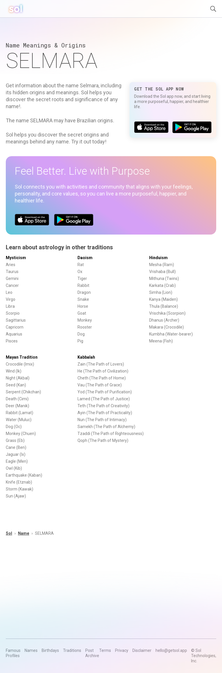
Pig (80, 341)
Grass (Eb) (15, 440)
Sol (9, 533)
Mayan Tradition (22, 357)
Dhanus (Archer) (164, 320)
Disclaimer (141, 650)
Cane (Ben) (16, 447)
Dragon (84, 292)
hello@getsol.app (171, 650)
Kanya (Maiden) (163, 299)
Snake (83, 299)
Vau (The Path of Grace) (99, 385)
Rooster (84, 327)
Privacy (121, 650)
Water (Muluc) (19, 419)
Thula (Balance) (163, 306)
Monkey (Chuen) (21, 433)
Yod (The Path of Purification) (104, 392)
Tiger (82, 278)
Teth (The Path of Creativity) (103, 405)
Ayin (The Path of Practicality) (104, 412)
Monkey (84, 320)
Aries (10, 264)
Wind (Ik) (13, 371)
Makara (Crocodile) (166, 327)
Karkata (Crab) (162, 285)
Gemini (12, 278)
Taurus (12, 271)
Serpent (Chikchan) (23, 392)
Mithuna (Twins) (164, 278)
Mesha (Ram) (161, 264)
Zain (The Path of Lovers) (100, 364)
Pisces (12, 341)
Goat (81, 313)
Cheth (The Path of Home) (101, 378)
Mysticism (16, 257)
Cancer (12, 285)
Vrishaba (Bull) (162, 271)
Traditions (72, 650)
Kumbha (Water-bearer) (171, 334)
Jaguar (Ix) (15, 454)
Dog (81, 334)
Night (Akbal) (17, 378)
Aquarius (14, 334)
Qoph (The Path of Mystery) (102, 440)
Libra (10, 306)
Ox (79, 271)
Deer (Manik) (17, 405)
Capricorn (14, 327)
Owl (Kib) (14, 468)
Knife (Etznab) (19, 482)
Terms (105, 650)
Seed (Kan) (16, 385)
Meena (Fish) (161, 341)
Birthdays (50, 650)
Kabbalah (86, 357)
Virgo (10, 299)
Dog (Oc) (14, 426)
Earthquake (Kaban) (24, 475)
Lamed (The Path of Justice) (103, 399)
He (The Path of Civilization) (102, 371)
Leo (9, 292)
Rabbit (83, 285)
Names (31, 650)
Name (23, 533)
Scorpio (13, 313)
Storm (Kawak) (19, 489)
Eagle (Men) (17, 461)
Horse (82, 306)
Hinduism (158, 257)
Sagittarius (16, 320)
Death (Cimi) (17, 399)
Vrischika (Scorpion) (167, 313)
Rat (80, 264)
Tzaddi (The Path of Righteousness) (110, 433)
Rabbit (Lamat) (19, 412)
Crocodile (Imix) (20, 364)
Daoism (84, 257)
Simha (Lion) (160, 292)
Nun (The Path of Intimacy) (102, 419)
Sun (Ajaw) (16, 496)
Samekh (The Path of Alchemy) (106, 426)
